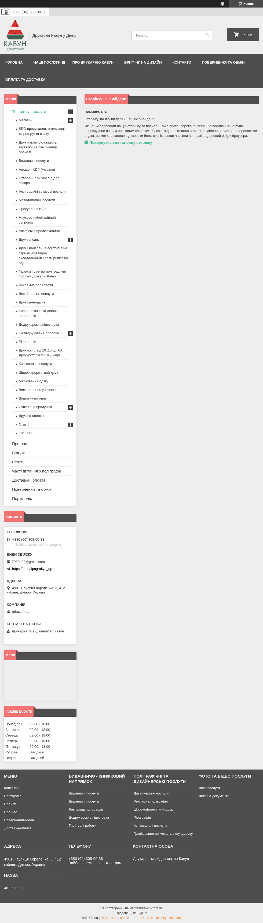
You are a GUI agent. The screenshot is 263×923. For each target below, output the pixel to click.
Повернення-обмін (19, 820)
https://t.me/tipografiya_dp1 (33, 569)
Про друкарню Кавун (93, 62)
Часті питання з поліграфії (36, 471)
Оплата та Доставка (25, 80)
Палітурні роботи (82, 825)
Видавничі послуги (34, 161)
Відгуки (18, 452)
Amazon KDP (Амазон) (37, 169)
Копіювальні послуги (35, 364)
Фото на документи (213, 796)
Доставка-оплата (17, 828)
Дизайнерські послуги (36, 294)
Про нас (19, 443)
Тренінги (25, 433)
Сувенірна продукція (35, 407)
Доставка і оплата (28, 480)
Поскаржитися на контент (120, 918)
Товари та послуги (29, 111)
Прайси (10, 804)
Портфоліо (22, 498)
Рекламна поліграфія (36, 285)
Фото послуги (209, 788)
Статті (24, 424)
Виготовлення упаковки (38, 390)
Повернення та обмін (223, 62)
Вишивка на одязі (33, 398)
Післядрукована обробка (39, 333)
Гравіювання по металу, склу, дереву (163, 834)
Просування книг (32, 209)
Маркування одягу (33, 381)
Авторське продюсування (39, 231)
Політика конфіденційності (161, 918)
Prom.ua (157, 908)
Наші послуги (47, 62)
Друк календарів (32, 302)
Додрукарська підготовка (39, 325)
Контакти (182, 62)
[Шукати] (207, 35)
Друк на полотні (31, 416)
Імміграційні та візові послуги (42, 191)
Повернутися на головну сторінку (120, 142)
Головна (14, 62)
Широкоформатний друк (38, 373)
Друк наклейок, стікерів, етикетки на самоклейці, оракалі (38, 147)
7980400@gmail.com (28, 562)
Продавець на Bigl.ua (131, 913)
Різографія (27, 342)
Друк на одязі (29, 239)
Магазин (25, 120)
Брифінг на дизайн (143, 62)
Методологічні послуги (37, 200)
